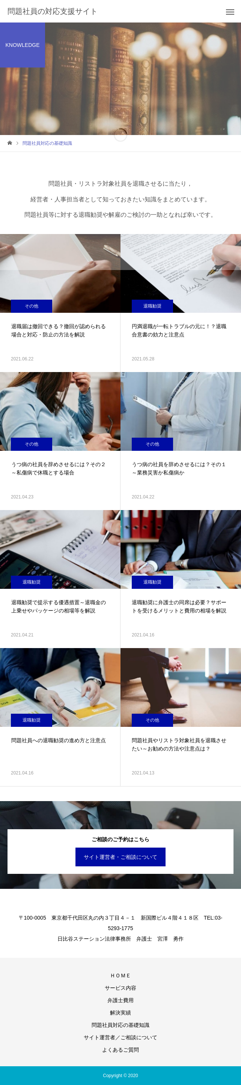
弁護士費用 (120, 1000)
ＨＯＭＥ (120, 975)
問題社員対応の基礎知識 (120, 1025)
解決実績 (120, 1013)
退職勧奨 (152, 306)
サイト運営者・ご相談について (120, 857)
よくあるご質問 (120, 1050)
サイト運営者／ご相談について (120, 1037)
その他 (31, 306)
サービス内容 (120, 988)
